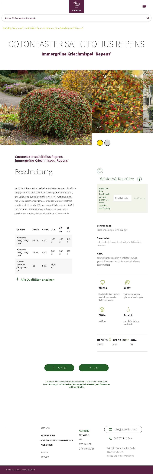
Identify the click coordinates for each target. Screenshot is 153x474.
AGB (80, 439)
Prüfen (139, 198)
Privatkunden (47, 435)
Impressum (84, 434)
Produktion (46, 444)
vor (94, 367)
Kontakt (44, 457)
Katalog (7, 28)
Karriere (84, 430)
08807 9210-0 (120, 438)
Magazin (44, 452)
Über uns (44, 428)
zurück (59, 367)
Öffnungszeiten (87, 448)
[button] (97, 127)
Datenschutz (85, 444)
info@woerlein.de (123, 429)
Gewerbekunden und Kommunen (56, 440)
